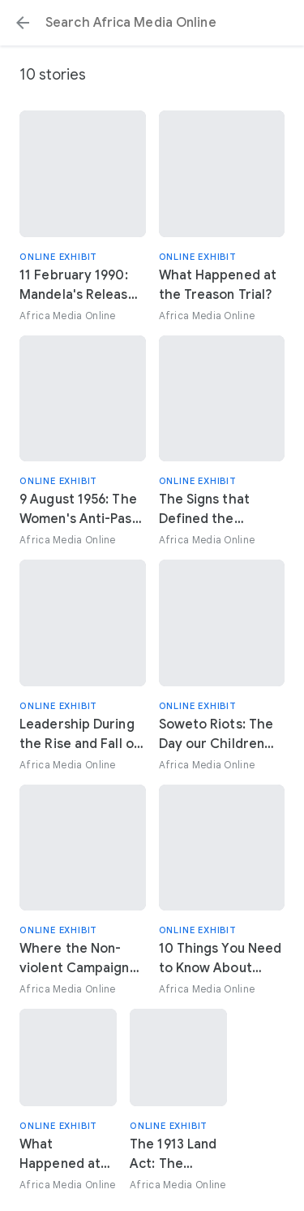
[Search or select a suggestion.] (152, 22)
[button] (22, 22)
